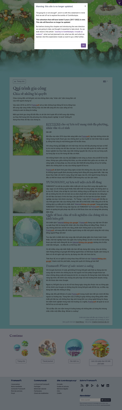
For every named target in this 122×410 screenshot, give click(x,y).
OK (83, 45)
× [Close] (85, 6)
